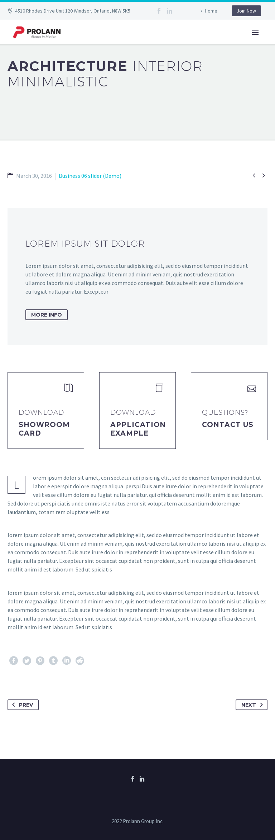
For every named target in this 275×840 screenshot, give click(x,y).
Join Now (246, 11)
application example (138, 429)
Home (211, 11)
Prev (21, 705)
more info (46, 315)
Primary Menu (255, 32)
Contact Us (228, 425)
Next (253, 705)
